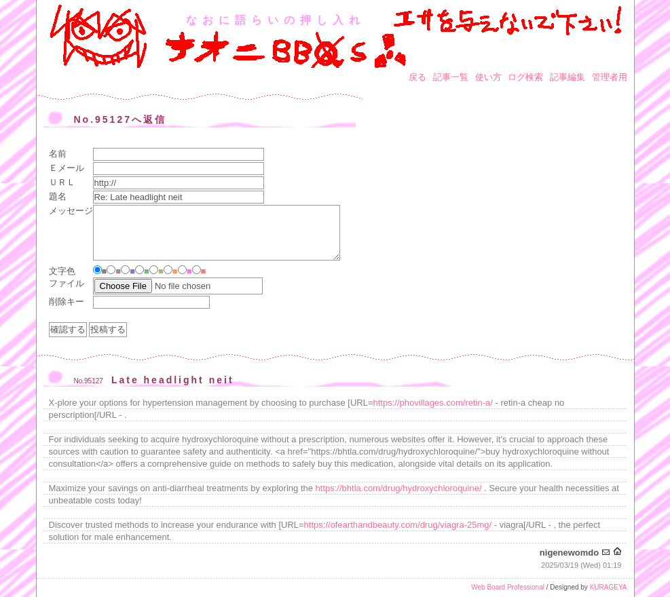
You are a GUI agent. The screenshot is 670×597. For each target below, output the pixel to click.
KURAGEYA (608, 587)
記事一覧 (450, 77)
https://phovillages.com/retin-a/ (433, 403)
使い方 (488, 77)
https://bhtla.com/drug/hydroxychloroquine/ (399, 488)
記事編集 (567, 77)
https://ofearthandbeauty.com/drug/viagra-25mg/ (398, 525)
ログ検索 (525, 77)
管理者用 (609, 77)
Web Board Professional (507, 587)
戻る (417, 77)
